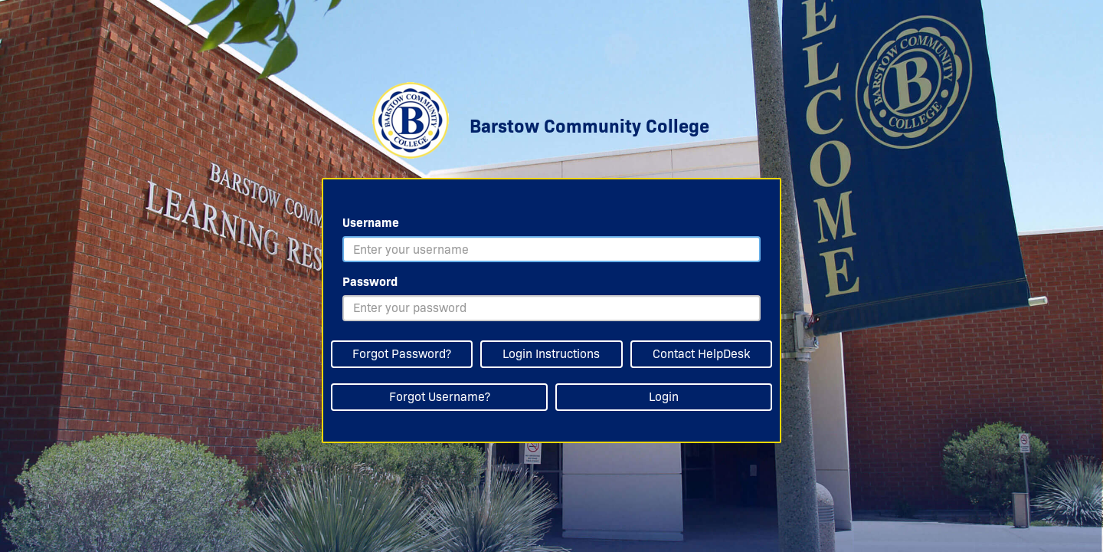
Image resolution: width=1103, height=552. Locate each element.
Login (664, 396)
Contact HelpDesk (701, 354)
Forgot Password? (401, 354)
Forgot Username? (439, 396)
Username (370, 222)
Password (370, 281)
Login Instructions (551, 354)
